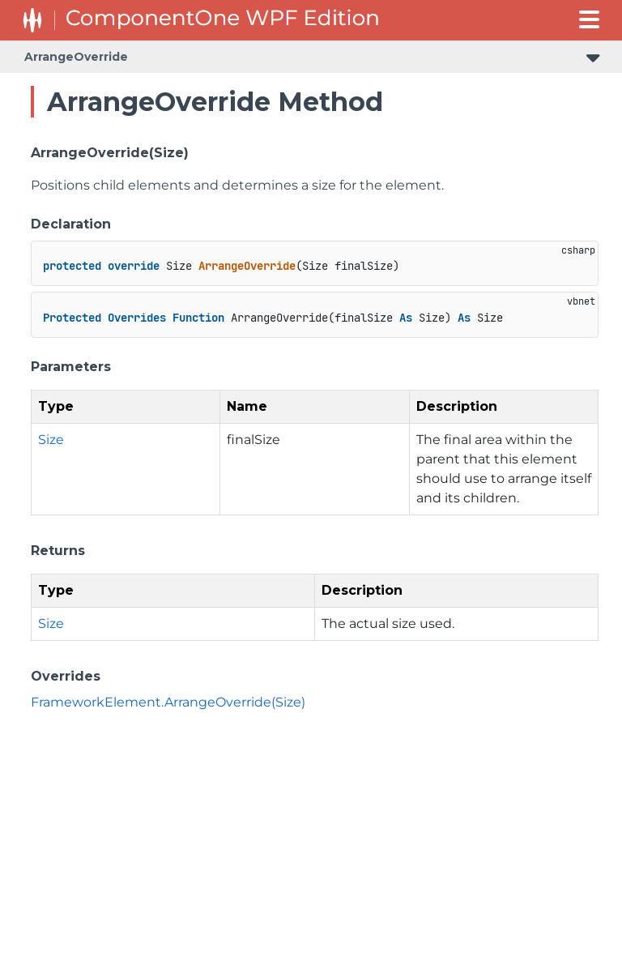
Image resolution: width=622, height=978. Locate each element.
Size (51, 439)
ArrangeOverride (76, 56)
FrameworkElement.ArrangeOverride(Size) (168, 702)
